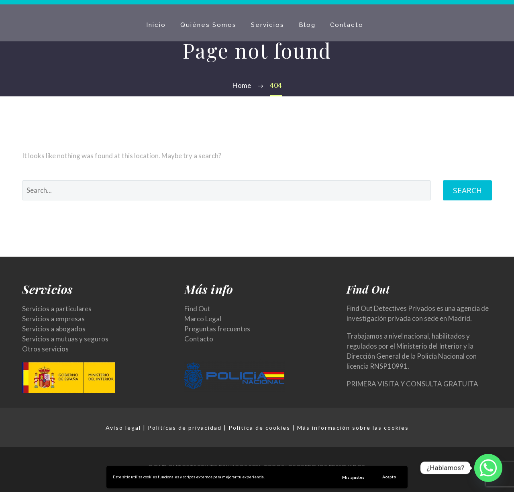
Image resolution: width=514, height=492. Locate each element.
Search (467, 190)
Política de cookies (259, 427)
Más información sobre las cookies (353, 427)
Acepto (389, 476)
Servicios (267, 25)
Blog (307, 25)
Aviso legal (123, 427)
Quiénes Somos (208, 25)
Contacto (346, 25)
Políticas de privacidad (185, 427)
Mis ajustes (353, 477)
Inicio (156, 25)
